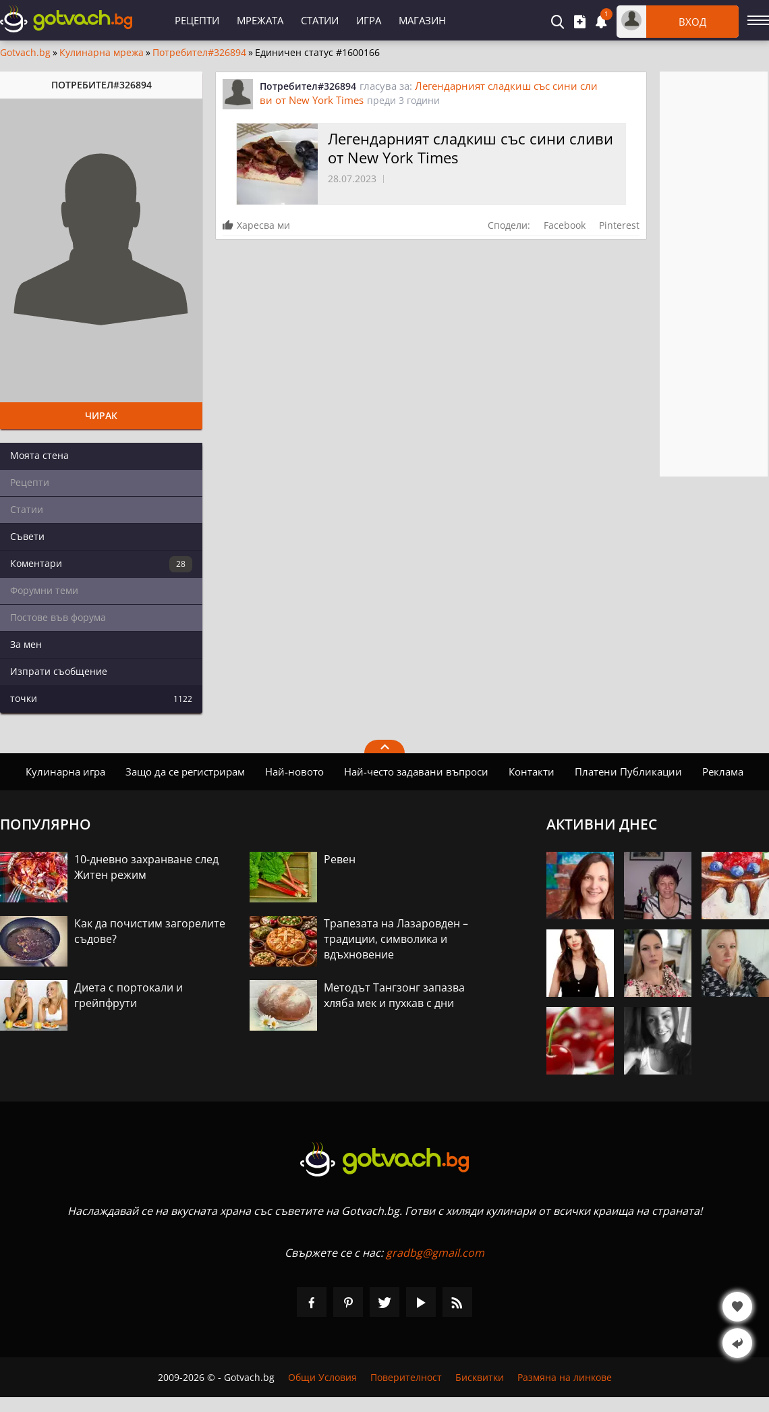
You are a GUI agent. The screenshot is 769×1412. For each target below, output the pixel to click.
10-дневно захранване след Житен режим (146, 867)
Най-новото (294, 771)
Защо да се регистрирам (185, 771)
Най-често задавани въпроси (416, 771)
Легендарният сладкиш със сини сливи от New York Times (470, 148)
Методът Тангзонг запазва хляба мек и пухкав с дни (394, 995)
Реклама (722, 771)
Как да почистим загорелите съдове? (149, 931)
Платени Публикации (628, 771)
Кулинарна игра (65, 771)
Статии (320, 20)
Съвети (27, 536)
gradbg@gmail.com (435, 1252)
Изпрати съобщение (58, 671)
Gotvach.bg (25, 52)
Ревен (339, 859)
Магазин (422, 20)
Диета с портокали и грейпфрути (128, 995)
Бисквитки (479, 1377)
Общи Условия (322, 1377)
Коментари (101, 564)
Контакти (531, 771)
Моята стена (39, 455)
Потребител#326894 (199, 52)
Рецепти (197, 20)
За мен (26, 644)
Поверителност (406, 1377)
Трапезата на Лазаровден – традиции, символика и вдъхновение (396, 939)
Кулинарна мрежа (101, 52)
